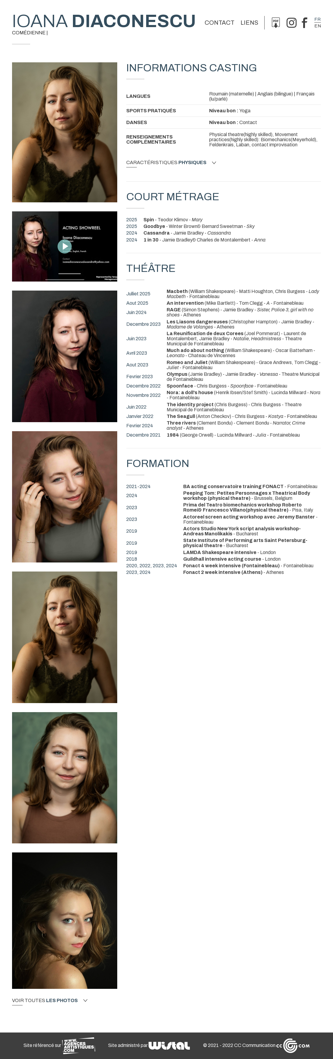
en (317, 25)
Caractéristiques (171, 162)
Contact (219, 22)
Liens (249, 22)
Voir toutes (49, 1000)
